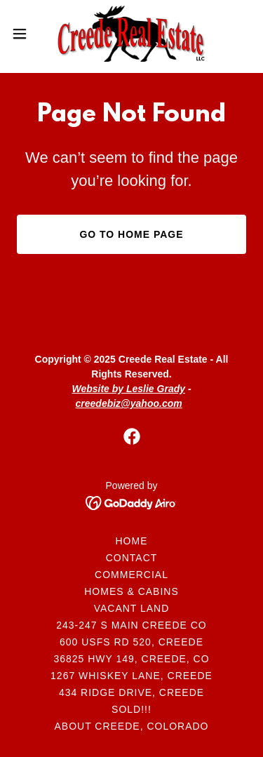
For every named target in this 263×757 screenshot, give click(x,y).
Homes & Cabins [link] (131, 591)
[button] (24, 34)
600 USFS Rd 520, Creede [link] (131, 642)
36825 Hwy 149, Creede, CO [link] (131, 658)
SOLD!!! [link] (131, 709)
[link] (131, 34)
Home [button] (132, 541)
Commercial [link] (131, 574)
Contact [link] (132, 557)
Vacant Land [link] (132, 608)
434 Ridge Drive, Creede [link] (131, 692)
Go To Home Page (131, 234)
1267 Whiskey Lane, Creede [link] (131, 675)
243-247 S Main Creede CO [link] (131, 625)
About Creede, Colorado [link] (132, 726)
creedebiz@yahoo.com (129, 403)
